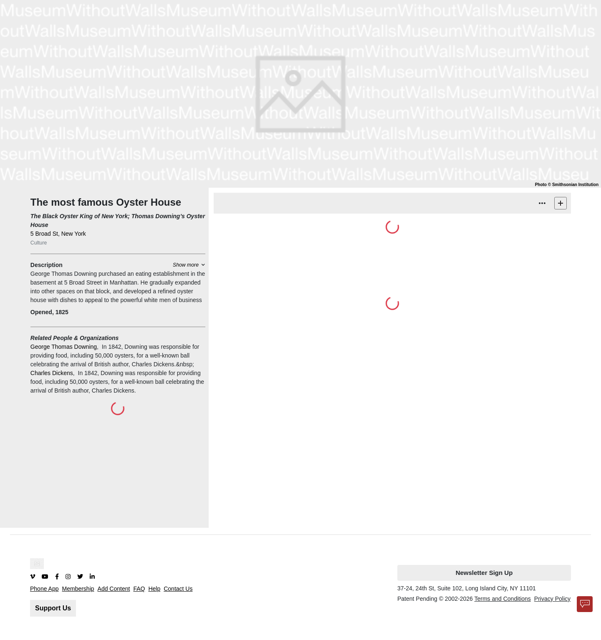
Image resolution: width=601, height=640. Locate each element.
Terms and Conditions (502, 598)
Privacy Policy (552, 598)
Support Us (53, 608)
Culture (38, 243)
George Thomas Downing (63, 346)
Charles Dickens (51, 373)
